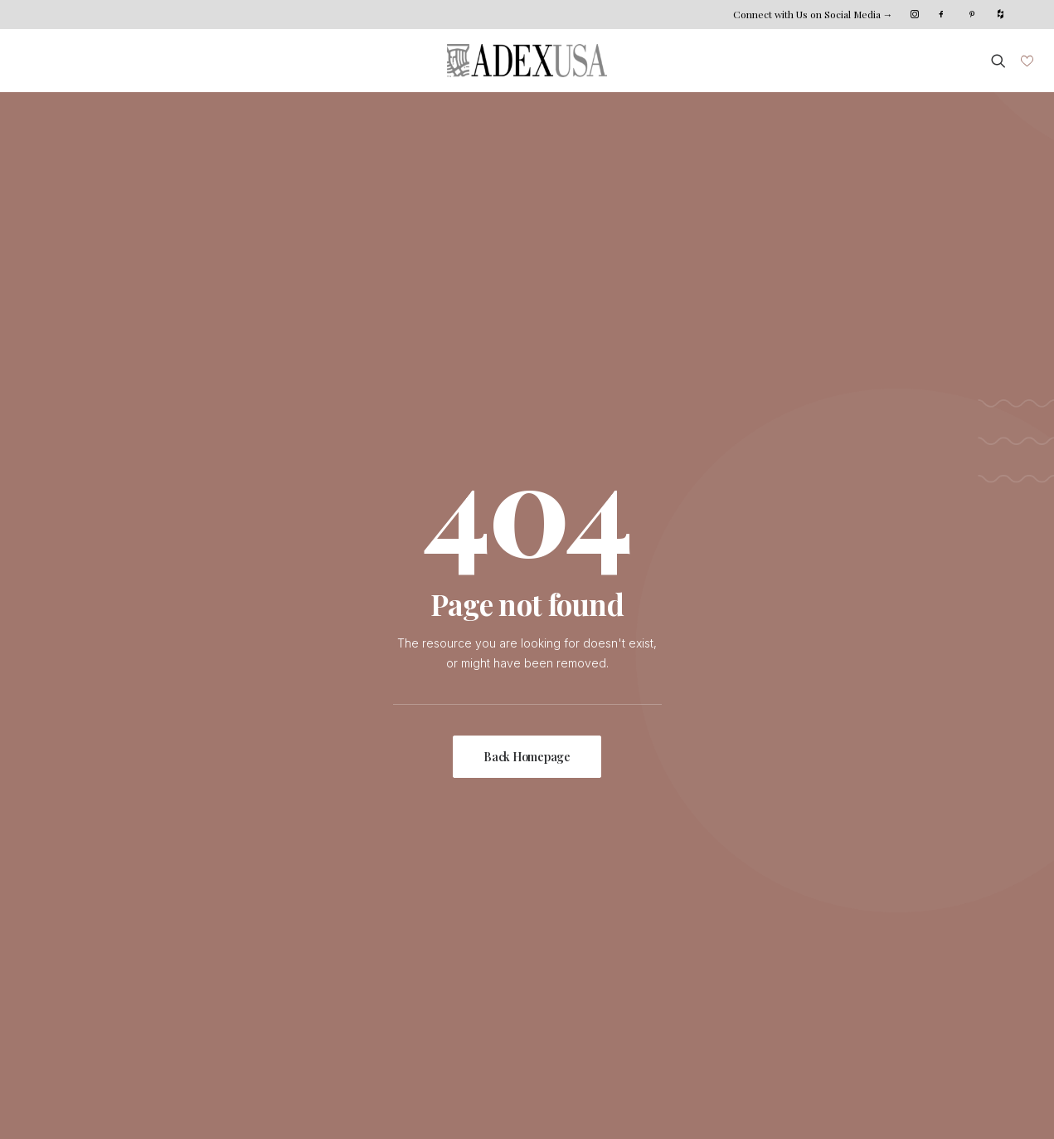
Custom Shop (417, 899)
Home (76, 899)
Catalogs (405, 981)
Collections (90, 919)
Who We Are (255, 899)
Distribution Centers (434, 960)
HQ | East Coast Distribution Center (798, 899)
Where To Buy (420, 940)
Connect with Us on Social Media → (813, 14)
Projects (82, 960)
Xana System (103, 1101)
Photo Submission (108, 981)
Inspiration (87, 940)
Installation (409, 919)
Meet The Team (264, 919)
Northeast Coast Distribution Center (799, 919)
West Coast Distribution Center (786, 940)
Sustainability (256, 940)
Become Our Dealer (757, 960)
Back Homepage (526, 487)
